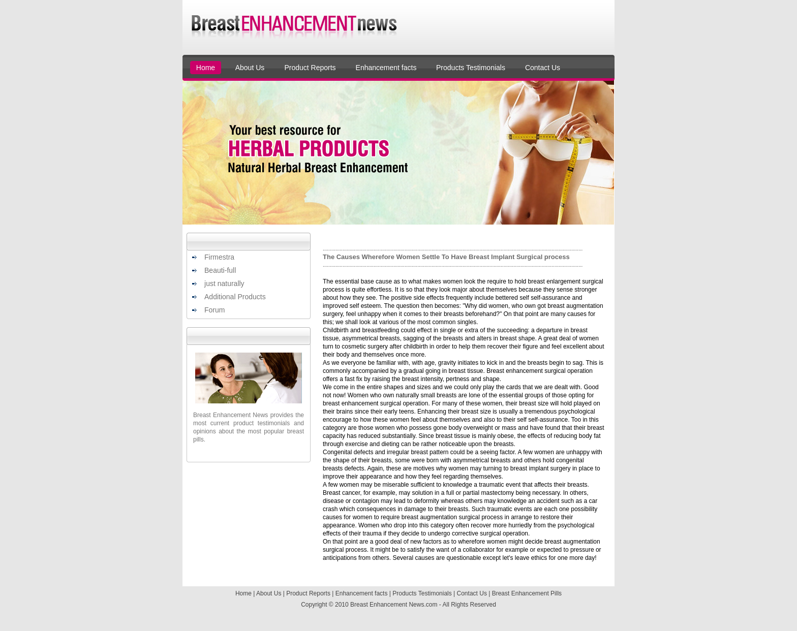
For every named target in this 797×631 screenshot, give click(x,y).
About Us (250, 68)
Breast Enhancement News (387, 604)
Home (205, 68)
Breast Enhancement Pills (527, 593)
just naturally (224, 283)
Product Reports (309, 68)
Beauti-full (220, 270)
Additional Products (235, 297)
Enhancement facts (386, 68)
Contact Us (542, 68)
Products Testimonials (470, 68)
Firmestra (219, 257)
